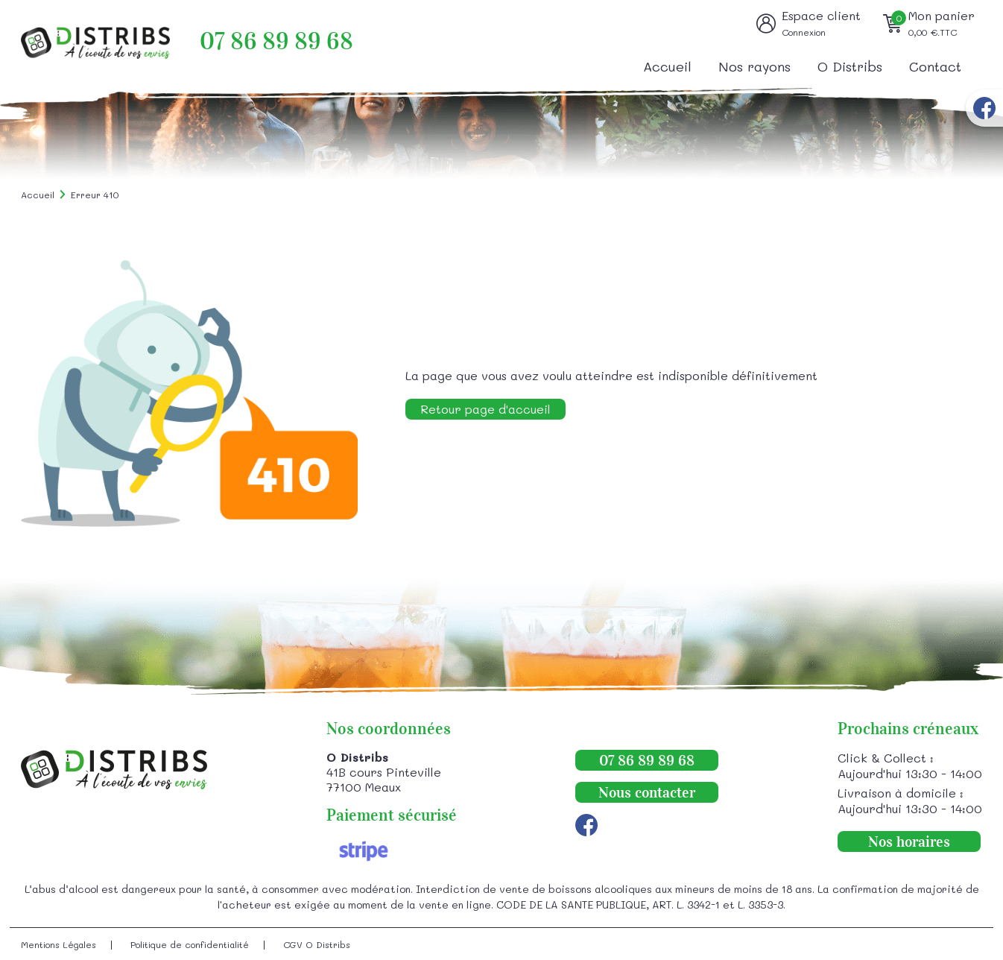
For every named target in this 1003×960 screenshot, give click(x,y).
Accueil (667, 66)
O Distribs (849, 66)
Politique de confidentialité (189, 944)
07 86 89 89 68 (276, 41)
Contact (935, 66)
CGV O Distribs (316, 944)
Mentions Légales (58, 944)
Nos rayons (754, 66)
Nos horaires (909, 841)
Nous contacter (646, 792)
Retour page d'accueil (485, 409)
